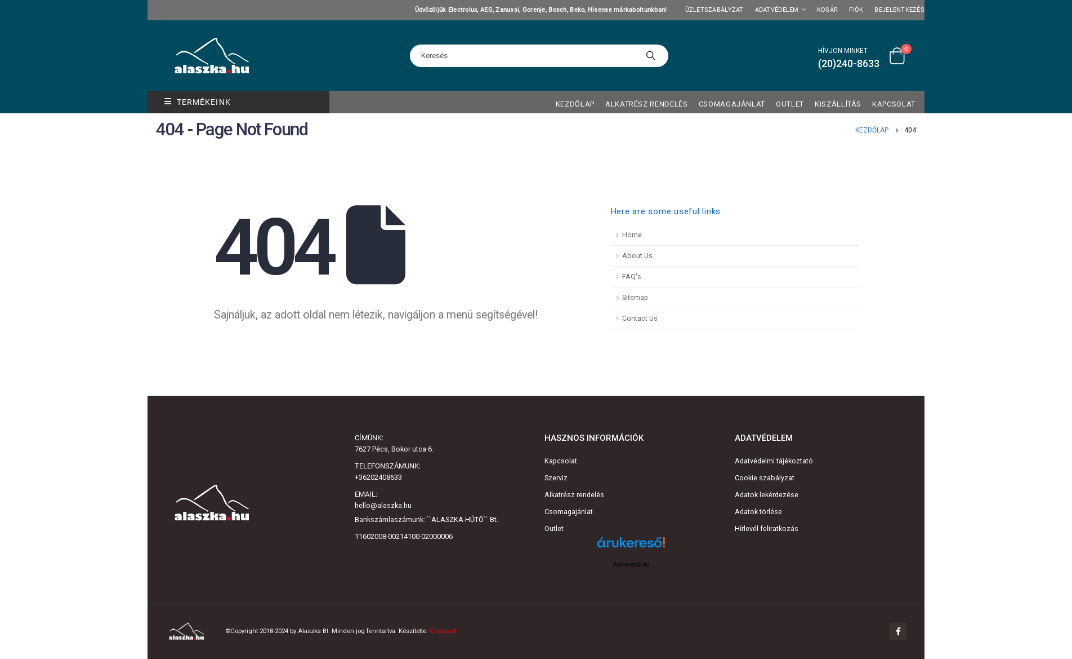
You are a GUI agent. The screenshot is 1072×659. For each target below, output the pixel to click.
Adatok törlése (758, 511)
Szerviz (556, 478)
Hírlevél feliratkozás (766, 528)
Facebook (898, 631)
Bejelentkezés (899, 10)
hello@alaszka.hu (383, 505)
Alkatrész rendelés (646, 104)
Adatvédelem (777, 10)
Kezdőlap (575, 104)
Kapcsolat (893, 104)
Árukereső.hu (631, 564)
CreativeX (443, 631)
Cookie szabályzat (764, 478)
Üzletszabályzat (714, 10)
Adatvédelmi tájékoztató (774, 461)
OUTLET (790, 104)
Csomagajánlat (732, 104)
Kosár (827, 10)
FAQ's (631, 276)
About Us (637, 255)
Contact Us (640, 318)
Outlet (554, 528)
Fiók (856, 10)
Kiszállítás (838, 104)
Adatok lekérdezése (766, 494)
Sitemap (635, 297)
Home (632, 235)
